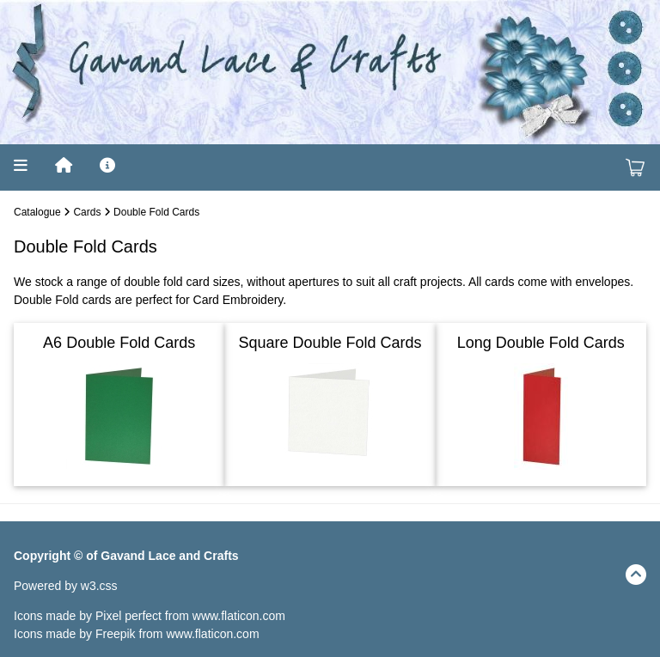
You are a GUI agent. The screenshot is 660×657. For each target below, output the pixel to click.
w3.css (99, 586)
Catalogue (37, 212)
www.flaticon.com (238, 616)
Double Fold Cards (156, 212)
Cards (87, 212)
